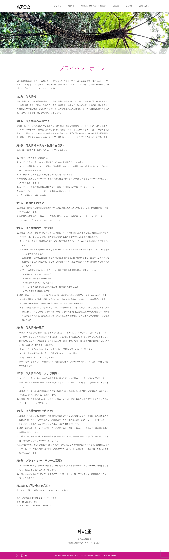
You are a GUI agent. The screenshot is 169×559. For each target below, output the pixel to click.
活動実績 (116, 6)
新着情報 (57, 6)
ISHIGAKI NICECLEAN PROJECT (93, 6)
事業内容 (71, 6)
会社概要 (129, 6)
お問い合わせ (144, 6)
